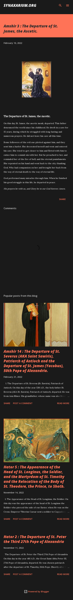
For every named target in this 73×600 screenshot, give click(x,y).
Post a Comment (23, 403)
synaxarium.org (20, 5)
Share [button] (62, 199)
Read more (63, 403)
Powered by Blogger (36, 591)
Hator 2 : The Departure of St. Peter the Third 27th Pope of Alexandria (35, 539)
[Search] (60, 5)
